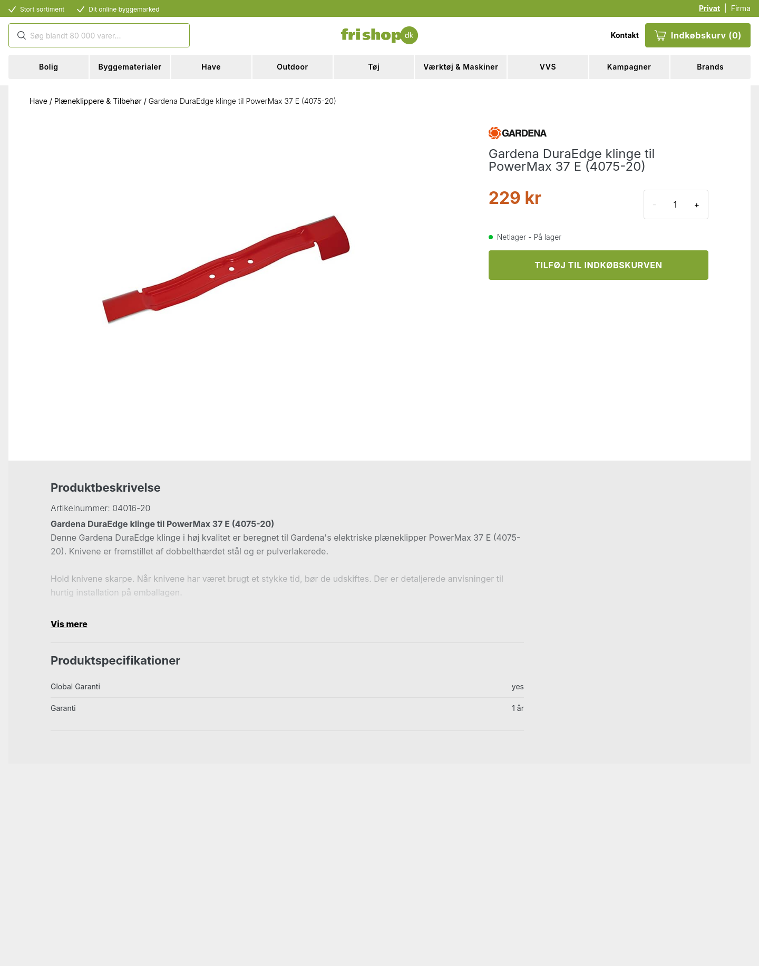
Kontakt (624, 35)
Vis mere (69, 624)
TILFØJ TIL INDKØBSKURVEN (598, 265)
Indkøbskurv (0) (698, 35)
